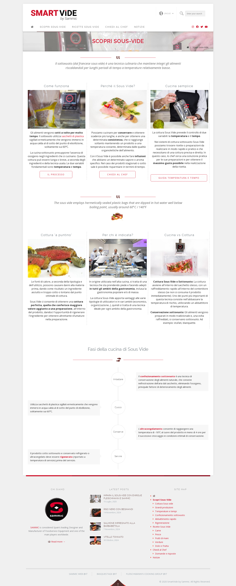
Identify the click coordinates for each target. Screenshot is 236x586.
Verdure (159, 542)
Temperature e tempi (166, 511)
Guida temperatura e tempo (178, 177)
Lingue (165, 13)
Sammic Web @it (78, 573)
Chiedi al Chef (116, 26)
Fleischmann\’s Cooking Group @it (146, 573)
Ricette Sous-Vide (85, 26)
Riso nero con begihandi (118, 509)
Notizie (139, 26)
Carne (158, 530)
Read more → (58, 541)
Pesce (158, 534)
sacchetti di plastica (73, 136)
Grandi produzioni (164, 507)
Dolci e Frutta (162, 545)
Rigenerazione (162, 522)
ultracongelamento (151, 428)
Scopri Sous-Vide (53, 26)
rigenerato (66, 456)
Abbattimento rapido (165, 519)
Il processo (55, 174)
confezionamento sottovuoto (157, 376)
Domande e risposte (165, 553)
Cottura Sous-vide (164, 503)
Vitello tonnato (113, 537)
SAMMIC (34, 527)
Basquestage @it (107, 573)
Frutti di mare (162, 538)
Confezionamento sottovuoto (170, 515)
